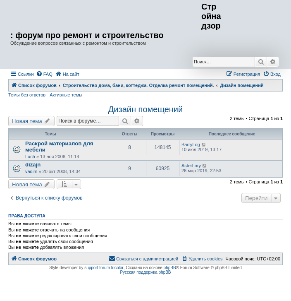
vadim (31, 171)
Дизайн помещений (145, 109)
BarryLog (190, 144)
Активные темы (66, 94)
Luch (30, 156)
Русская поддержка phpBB (145, 272)
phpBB (170, 267)
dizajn (33, 164)
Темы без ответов (26, 94)
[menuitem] (44, 74)
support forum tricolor (103, 267)
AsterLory (191, 165)
